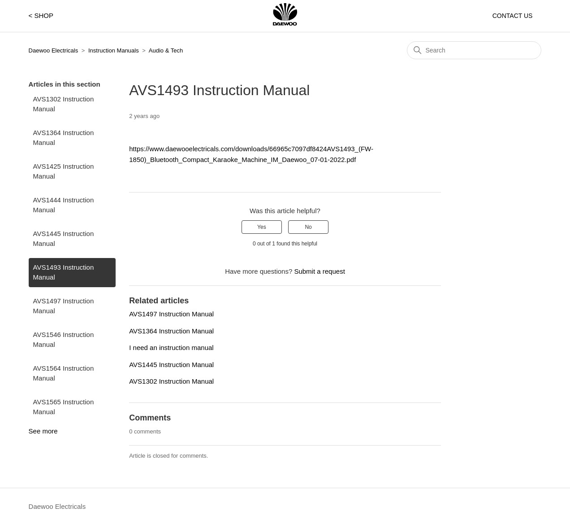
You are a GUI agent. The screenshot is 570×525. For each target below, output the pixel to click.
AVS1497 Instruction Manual (63, 306)
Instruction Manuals (113, 50)
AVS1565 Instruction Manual (63, 407)
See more (43, 431)
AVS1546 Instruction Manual (63, 340)
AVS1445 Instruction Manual (63, 239)
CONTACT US (512, 15)
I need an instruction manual (171, 347)
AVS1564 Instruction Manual (63, 373)
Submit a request (319, 271)
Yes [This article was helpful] (261, 227)
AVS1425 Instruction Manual (63, 171)
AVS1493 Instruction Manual (63, 272)
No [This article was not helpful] (308, 227)
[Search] (474, 50)
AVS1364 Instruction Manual (63, 138)
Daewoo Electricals (53, 50)
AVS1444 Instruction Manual (63, 205)
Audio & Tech (166, 50)
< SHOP (41, 15)
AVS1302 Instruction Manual (63, 104)
